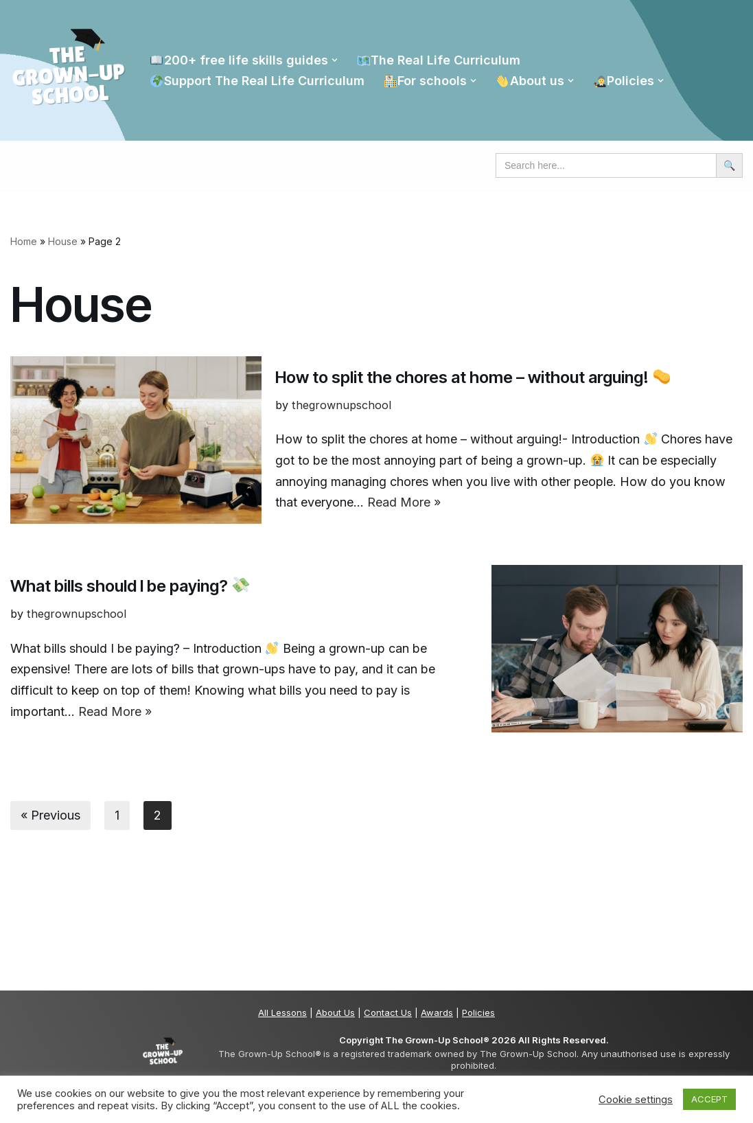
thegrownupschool (341, 405)
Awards (437, 1012)
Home (23, 241)
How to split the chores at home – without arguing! (472, 377)
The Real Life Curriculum (439, 60)
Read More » (404, 502)
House (63, 241)
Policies (478, 1012)
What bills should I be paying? (129, 586)
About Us (335, 1012)
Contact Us (388, 1012)
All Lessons (282, 1012)
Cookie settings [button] (636, 1099)
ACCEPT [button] (709, 1098)
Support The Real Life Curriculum (257, 80)
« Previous (50, 815)
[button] (335, 60)
